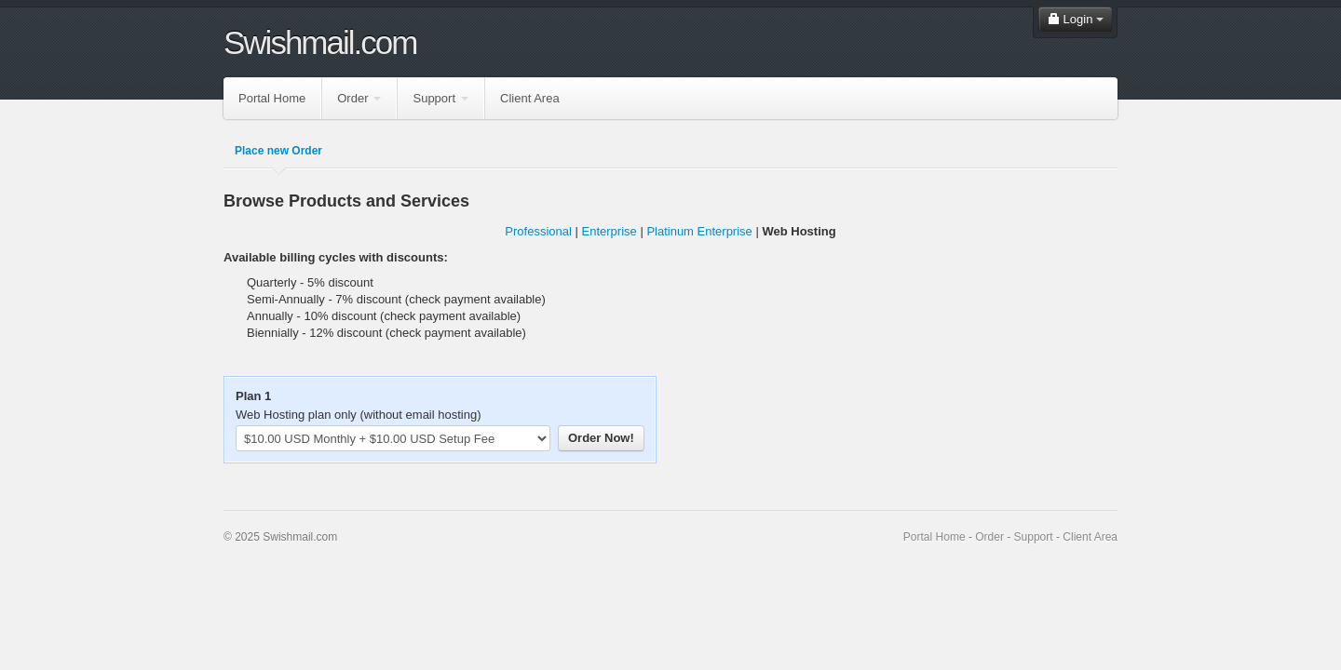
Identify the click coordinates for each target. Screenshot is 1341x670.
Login (1075, 19)
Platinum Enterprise (699, 231)
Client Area (530, 98)
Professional (538, 231)
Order (359, 98)
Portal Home (271, 98)
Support (440, 98)
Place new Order (278, 150)
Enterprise (609, 231)
